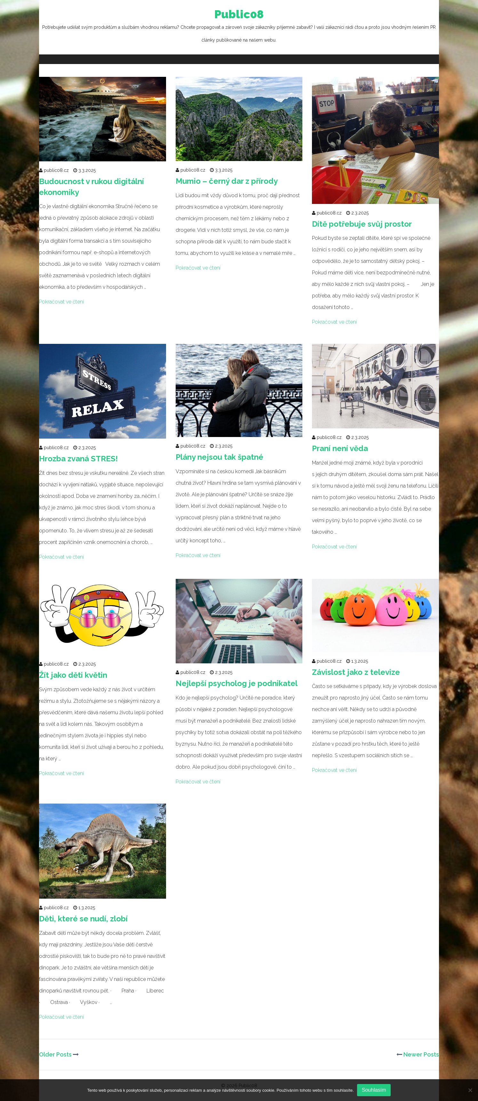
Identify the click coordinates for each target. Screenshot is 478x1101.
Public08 (239, 27)
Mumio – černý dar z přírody (227, 181)
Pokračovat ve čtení (61, 302)
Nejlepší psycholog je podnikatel (237, 683)
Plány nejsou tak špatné (219, 457)
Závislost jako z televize (356, 672)
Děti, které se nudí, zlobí (83, 918)
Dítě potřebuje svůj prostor (362, 224)
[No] (470, 1090)
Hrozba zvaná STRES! (78, 458)
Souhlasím (374, 1090)
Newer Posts (417, 1054)
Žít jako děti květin (73, 675)
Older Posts (59, 1054)
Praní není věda (340, 448)
